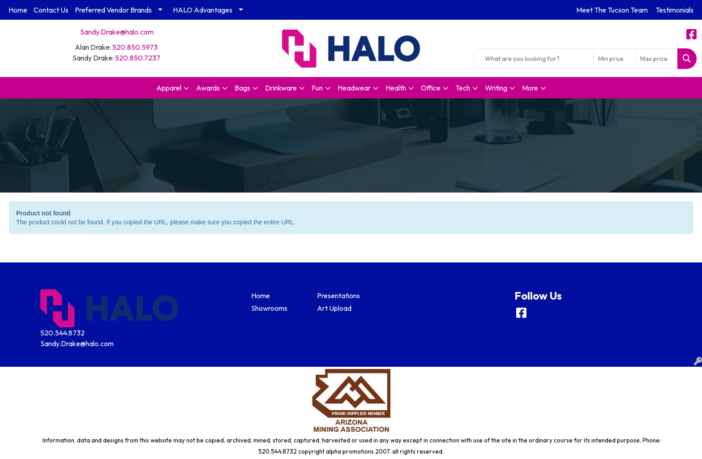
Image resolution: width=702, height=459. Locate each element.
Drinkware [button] (281, 87)
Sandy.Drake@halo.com (117, 31)
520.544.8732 (62, 332)
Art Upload (334, 308)
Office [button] (431, 87)
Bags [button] (242, 87)
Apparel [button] (168, 87)
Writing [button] (496, 87)
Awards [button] (208, 87)
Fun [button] (317, 87)
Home (18, 9)
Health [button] (395, 87)
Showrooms (269, 308)
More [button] (530, 87)
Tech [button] (462, 87)
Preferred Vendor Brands (113, 9)
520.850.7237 (137, 57)
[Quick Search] (533, 58)
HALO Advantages (202, 9)
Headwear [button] (354, 87)
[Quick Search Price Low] (614, 58)
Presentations (338, 295)
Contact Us (51, 9)
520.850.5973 (135, 47)
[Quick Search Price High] (656, 58)
